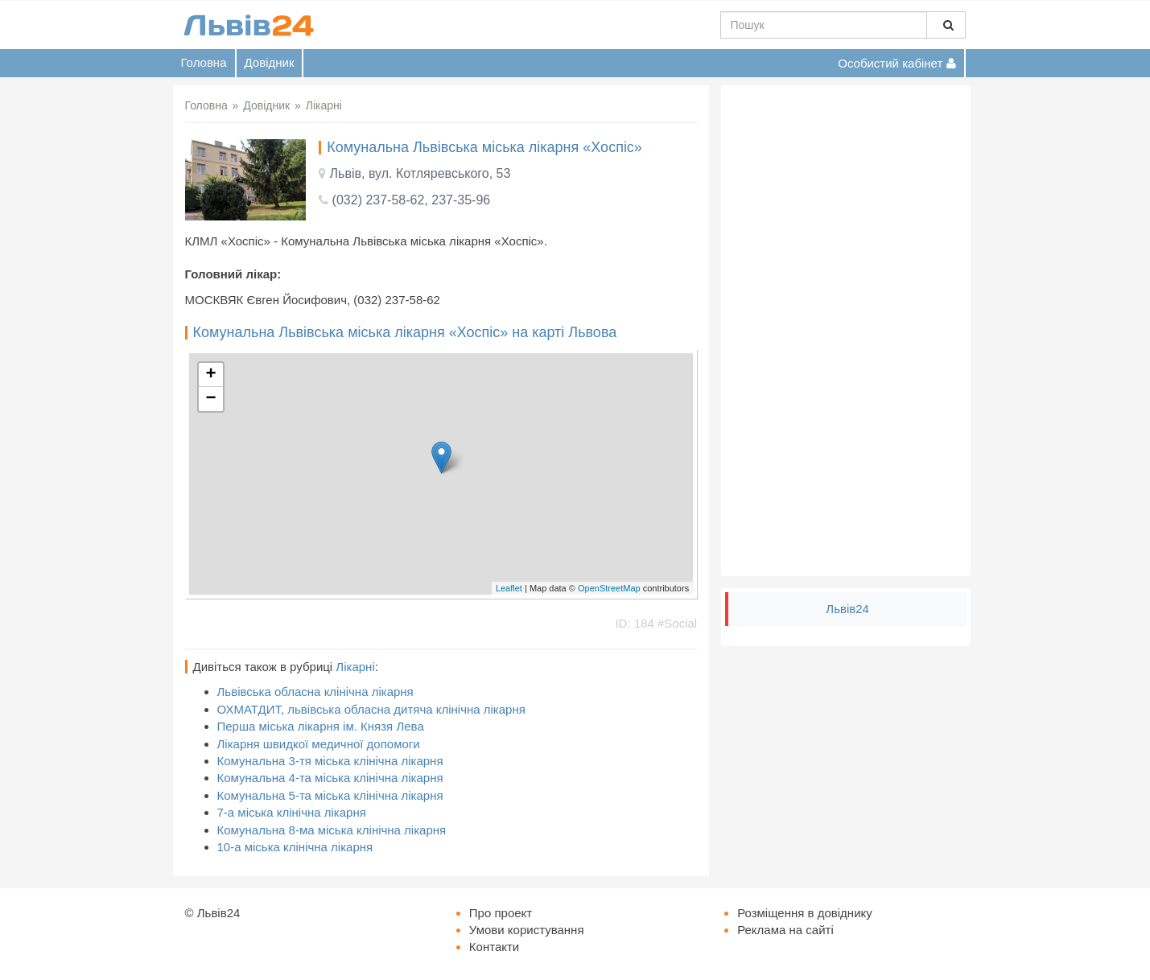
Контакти (494, 946)
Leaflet (509, 588)
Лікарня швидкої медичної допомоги (318, 744)
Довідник (270, 62)
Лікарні (355, 666)
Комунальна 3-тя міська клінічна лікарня (330, 761)
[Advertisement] (846, 330)
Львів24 (847, 609)
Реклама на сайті (785, 930)
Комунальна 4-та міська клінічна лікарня (330, 777)
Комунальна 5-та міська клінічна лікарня (330, 795)
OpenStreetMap (609, 588)
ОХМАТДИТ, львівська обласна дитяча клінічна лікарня (371, 709)
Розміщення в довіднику (804, 913)
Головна (204, 62)
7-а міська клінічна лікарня (291, 812)
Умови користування (526, 930)
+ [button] (210, 375)
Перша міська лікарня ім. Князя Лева (320, 726)
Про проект (500, 913)
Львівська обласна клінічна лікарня (315, 691)
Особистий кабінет (896, 63)
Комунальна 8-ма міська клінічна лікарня (332, 830)
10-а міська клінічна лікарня (295, 847)
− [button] (210, 399)
